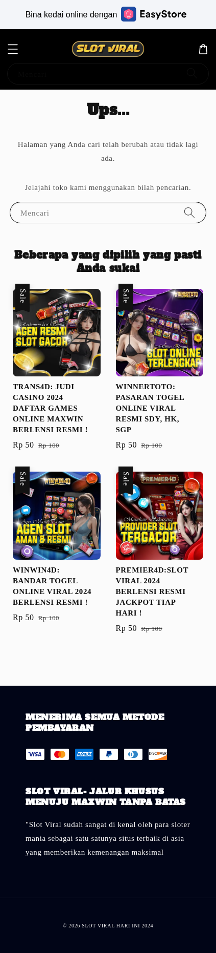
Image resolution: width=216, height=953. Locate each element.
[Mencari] (192, 73)
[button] (13, 49)
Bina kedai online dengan (106, 14)
